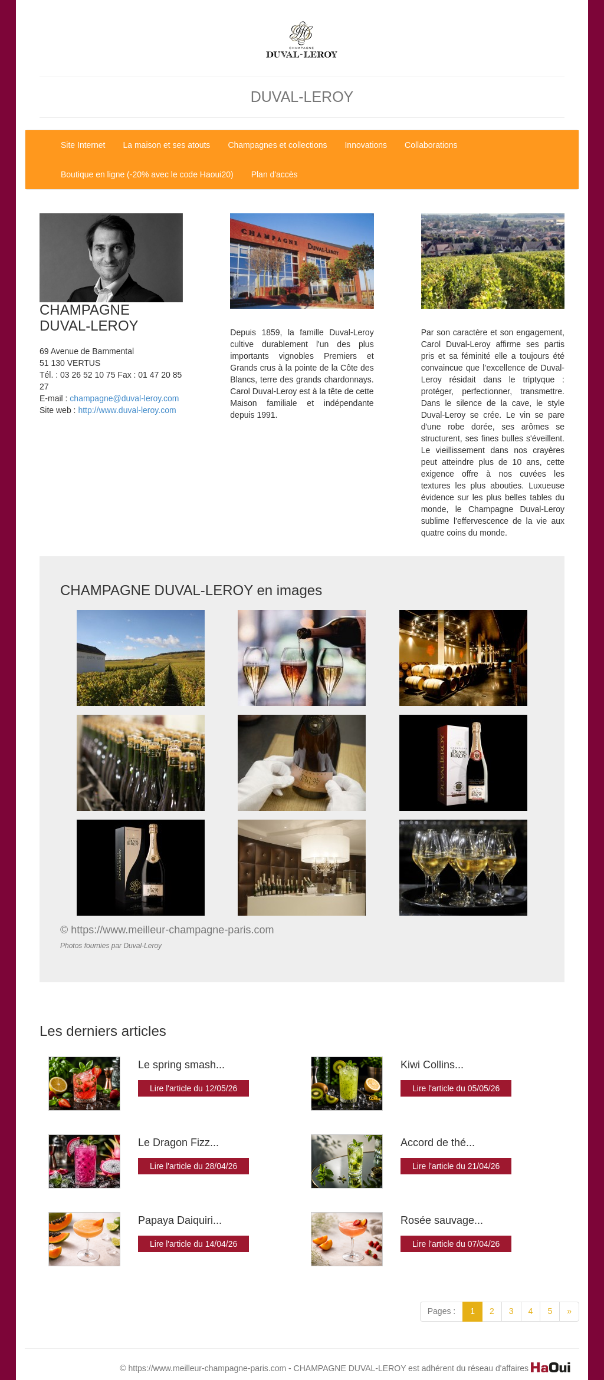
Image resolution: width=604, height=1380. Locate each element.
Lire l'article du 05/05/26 (456, 1088)
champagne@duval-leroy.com (124, 398)
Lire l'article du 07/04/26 (456, 1244)
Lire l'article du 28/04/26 (193, 1166)
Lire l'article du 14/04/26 (193, 1244)
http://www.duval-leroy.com (127, 410)
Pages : (441, 1311)
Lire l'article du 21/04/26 (456, 1166)
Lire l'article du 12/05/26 (193, 1088)
